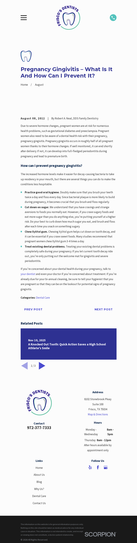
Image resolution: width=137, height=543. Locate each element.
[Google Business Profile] (106, 467)
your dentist (28, 274)
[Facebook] (98, 467)
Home (39, 468)
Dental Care (43, 297)
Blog (39, 482)
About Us (39, 475)
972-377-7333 (39, 427)
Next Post (104, 309)
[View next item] (42, 366)
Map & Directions (98, 414)
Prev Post (33, 309)
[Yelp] (90, 467)
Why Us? (39, 489)
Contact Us (39, 503)
